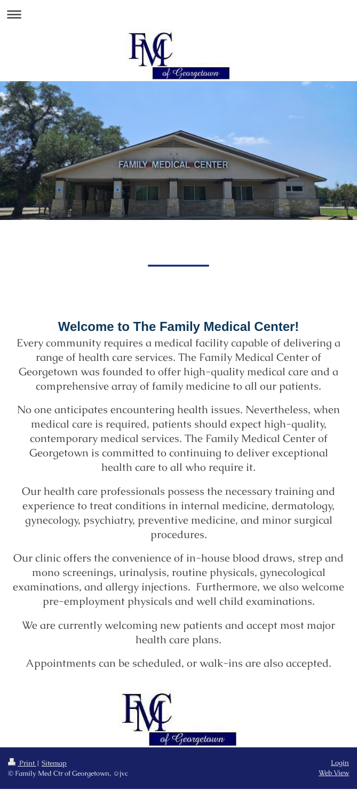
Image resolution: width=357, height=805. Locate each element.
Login (340, 762)
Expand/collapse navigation (178, 14)
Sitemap (54, 763)
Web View (334, 772)
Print (22, 763)
